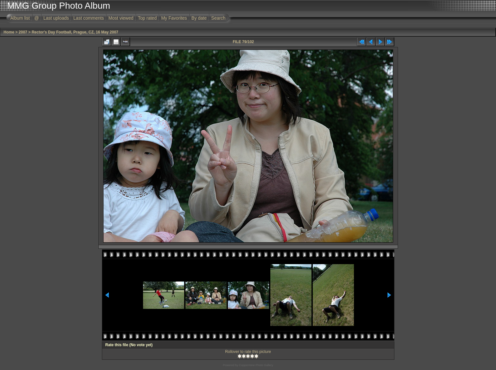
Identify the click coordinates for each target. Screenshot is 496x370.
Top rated (147, 18)
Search (218, 18)
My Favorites (174, 18)
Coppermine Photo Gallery (256, 365)
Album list (20, 18)
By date (199, 18)
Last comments (88, 18)
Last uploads (56, 18)
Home (9, 32)
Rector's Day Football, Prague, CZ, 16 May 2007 (75, 32)
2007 (23, 32)
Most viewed (120, 18)
